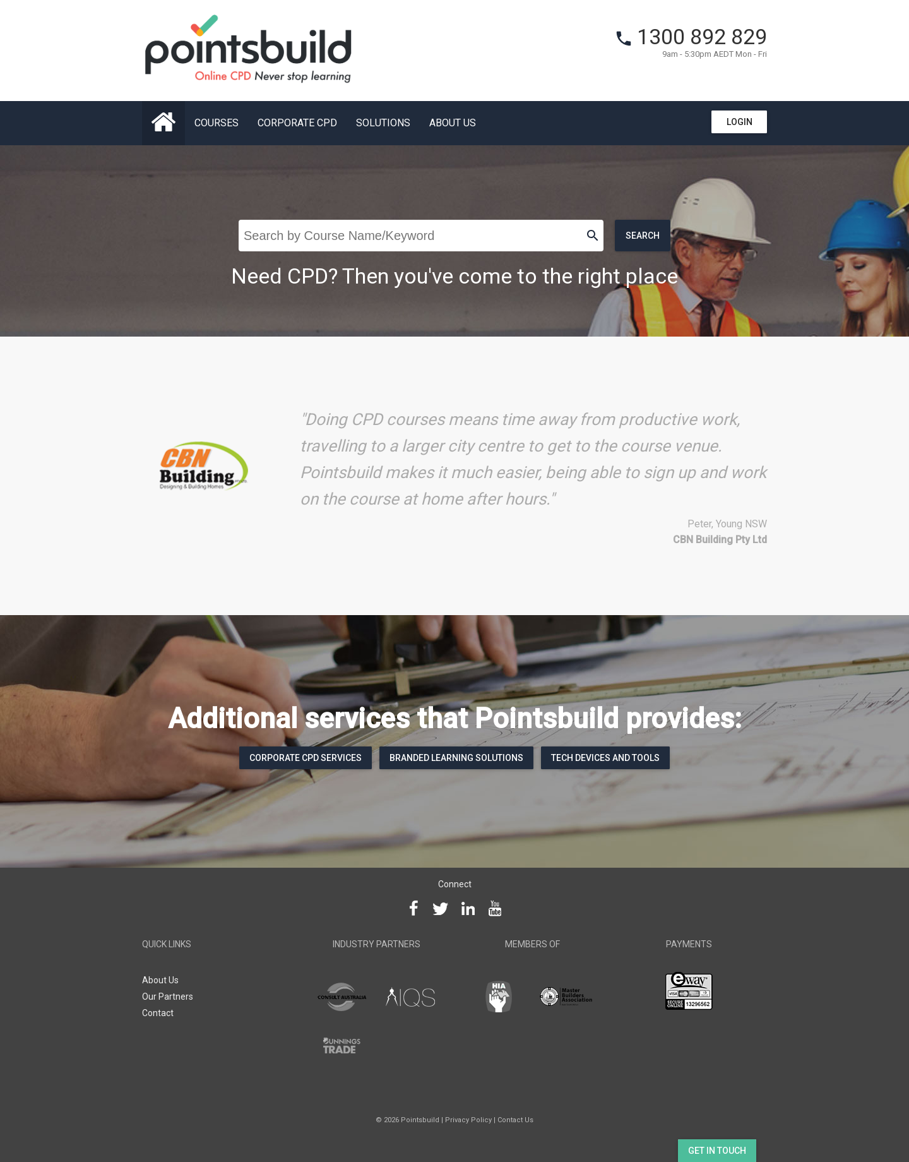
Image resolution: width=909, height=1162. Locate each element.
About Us (452, 123)
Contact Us (515, 1120)
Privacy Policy (468, 1120)
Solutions (383, 123)
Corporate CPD (297, 123)
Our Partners (167, 996)
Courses (216, 123)
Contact (158, 1013)
